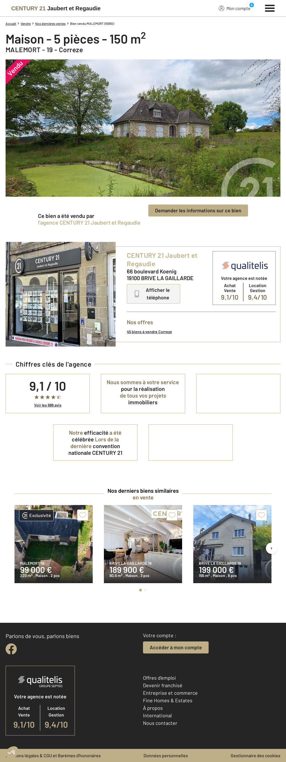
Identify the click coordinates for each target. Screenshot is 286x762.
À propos (153, 708)
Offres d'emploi (159, 678)
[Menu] (270, 7)
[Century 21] (56, 8)
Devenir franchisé (162, 685)
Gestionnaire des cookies (255, 755)
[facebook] (11, 649)
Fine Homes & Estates (167, 700)
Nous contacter (160, 723)
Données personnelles (166, 755)
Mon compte (235, 8)
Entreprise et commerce (170, 693)
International (157, 715)
